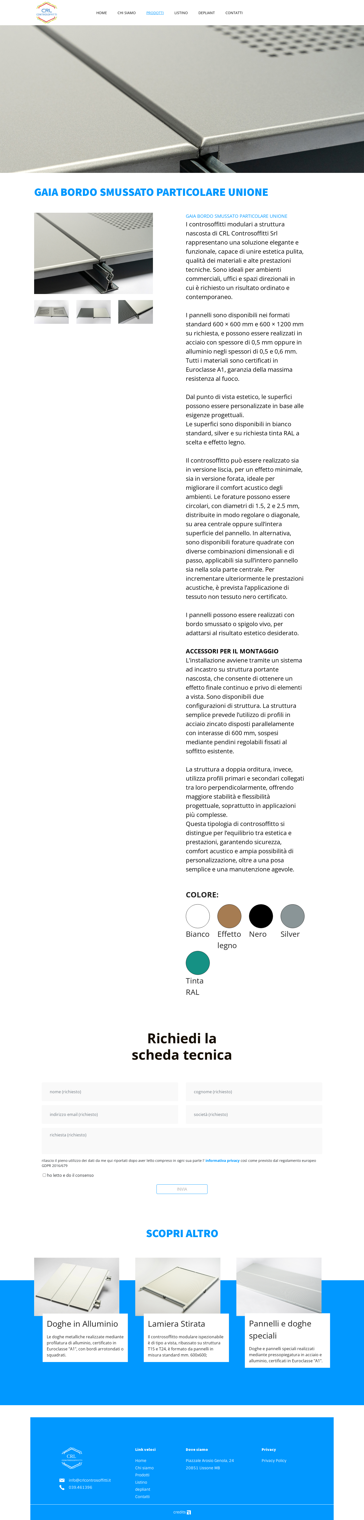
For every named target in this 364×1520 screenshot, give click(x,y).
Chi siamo (127, 12)
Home (101, 12)
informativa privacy (223, 1160)
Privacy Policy (274, 1460)
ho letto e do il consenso (68, 1175)
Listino (181, 12)
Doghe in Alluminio (82, 1323)
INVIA (182, 1189)
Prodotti (155, 12)
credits (182, 1512)
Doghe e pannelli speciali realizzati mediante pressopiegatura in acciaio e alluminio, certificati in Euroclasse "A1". (286, 1354)
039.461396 (75, 1487)
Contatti (234, 12)
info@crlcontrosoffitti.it (85, 1480)
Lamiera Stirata (176, 1323)
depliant (206, 12)
